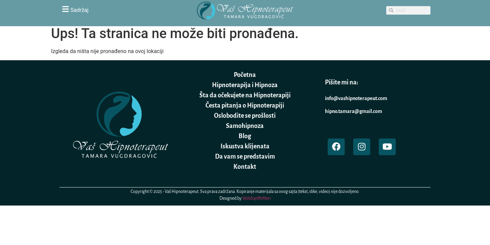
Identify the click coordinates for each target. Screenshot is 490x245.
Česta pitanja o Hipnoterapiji (245, 105)
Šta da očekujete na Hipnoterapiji (245, 95)
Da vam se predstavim (245, 156)
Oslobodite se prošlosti (245, 115)
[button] (119, 9)
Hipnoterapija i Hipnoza (245, 85)
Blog (245, 136)
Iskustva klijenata (245, 146)
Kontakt (244, 166)
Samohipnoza (245, 125)
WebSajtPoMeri (256, 198)
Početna (245, 74)
